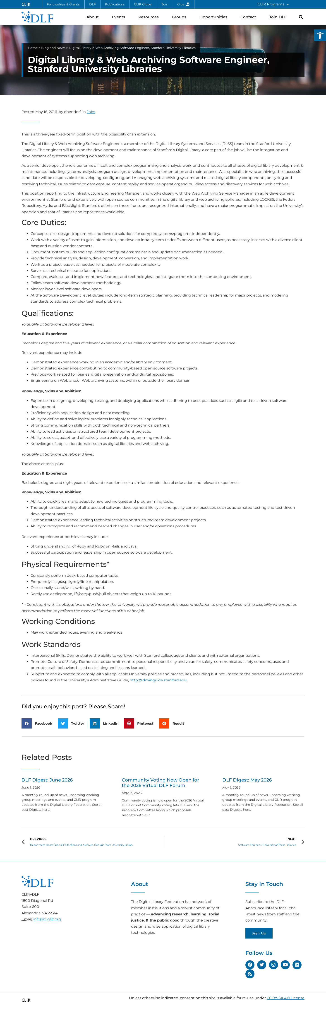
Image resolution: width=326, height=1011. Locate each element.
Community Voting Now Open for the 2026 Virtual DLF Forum (160, 782)
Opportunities (214, 16)
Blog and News (53, 48)
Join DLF (279, 16)
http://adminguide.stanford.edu (158, 680)
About (93, 16)
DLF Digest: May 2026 (247, 780)
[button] (320, 35)
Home (33, 48)
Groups (180, 16)
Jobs (91, 112)
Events (119, 16)
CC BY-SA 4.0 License (285, 998)
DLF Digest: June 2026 (47, 780)
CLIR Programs (273, 4)
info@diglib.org (47, 919)
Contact (249, 16)
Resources (149, 16)
